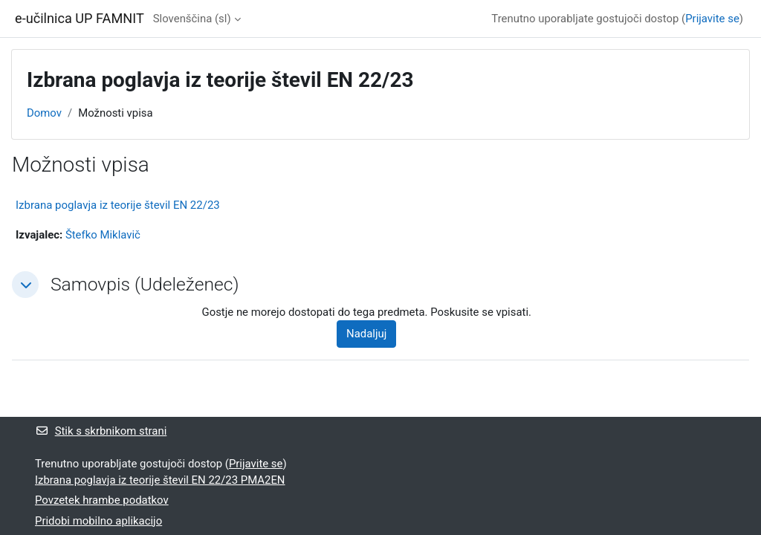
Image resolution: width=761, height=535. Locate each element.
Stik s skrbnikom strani (100, 431)
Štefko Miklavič (102, 234)
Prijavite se (712, 18)
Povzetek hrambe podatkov (102, 500)
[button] (25, 284)
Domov (44, 113)
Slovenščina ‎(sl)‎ (192, 18)
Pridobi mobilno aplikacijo (98, 521)
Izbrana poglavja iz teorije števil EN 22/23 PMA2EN (160, 480)
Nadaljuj (366, 333)
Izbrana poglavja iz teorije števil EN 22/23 (118, 205)
